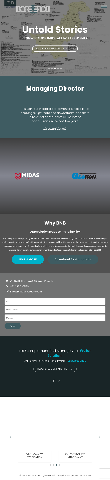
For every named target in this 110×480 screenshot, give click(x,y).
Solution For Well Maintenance (76, 456)
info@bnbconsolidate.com (26, 292)
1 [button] (49, 68)
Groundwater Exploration (34, 456)
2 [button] (52, 68)
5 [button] (61, 68)
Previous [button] (10, 435)
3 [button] (55, 68)
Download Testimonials (73, 259)
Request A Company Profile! (55, 368)
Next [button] (99, 435)
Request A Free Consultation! (55, 48)
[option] (34, 435)
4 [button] (58, 68)
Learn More (28, 259)
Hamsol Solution (84, 476)
